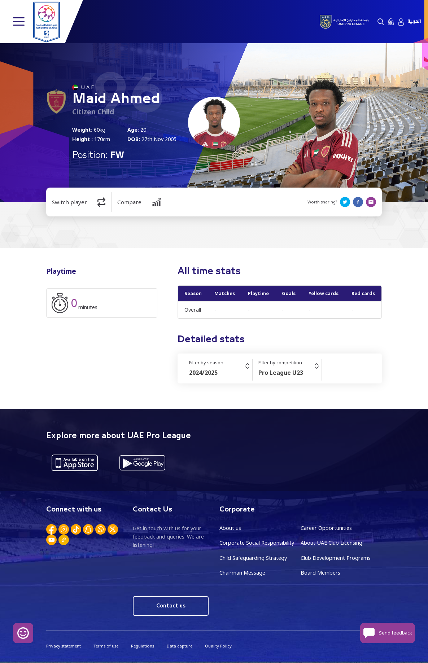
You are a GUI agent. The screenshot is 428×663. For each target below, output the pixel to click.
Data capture (179, 646)
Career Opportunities (326, 527)
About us (230, 527)
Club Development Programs (336, 557)
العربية (414, 21)
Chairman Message (242, 572)
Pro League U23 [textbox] (280, 373)
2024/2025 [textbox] (203, 373)
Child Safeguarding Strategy (253, 557)
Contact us (170, 605)
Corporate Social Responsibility (256, 542)
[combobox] (220, 373)
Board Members (320, 572)
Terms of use (105, 646)
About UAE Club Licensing (331, 542)
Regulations (142, 646)
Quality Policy (218, 646)
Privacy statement (63, 646)
